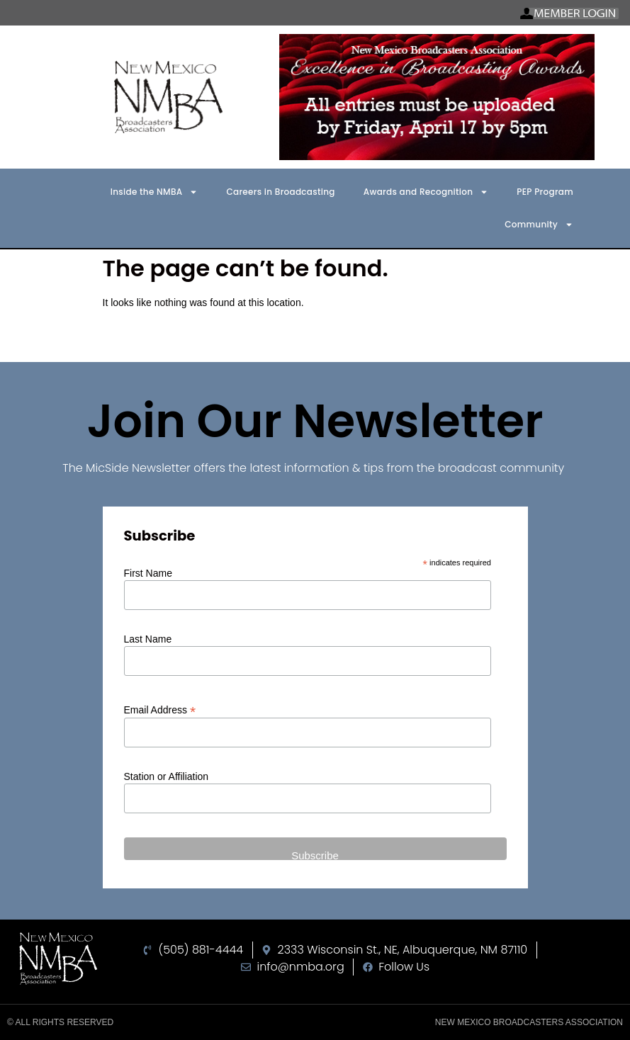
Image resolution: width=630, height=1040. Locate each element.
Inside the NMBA (154, 192)
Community (539, 224)
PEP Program (545, 192)
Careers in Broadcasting (280, 192)
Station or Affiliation (166, 776)
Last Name (148, 639)
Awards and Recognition (426, 192)
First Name (148, 573)
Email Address (160, 709)
